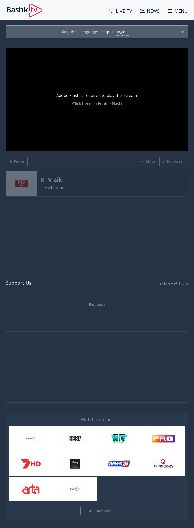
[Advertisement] (97, 238)
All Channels (97, 511)
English (122, 31)
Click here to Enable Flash (97, 104)
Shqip (104, 31)
